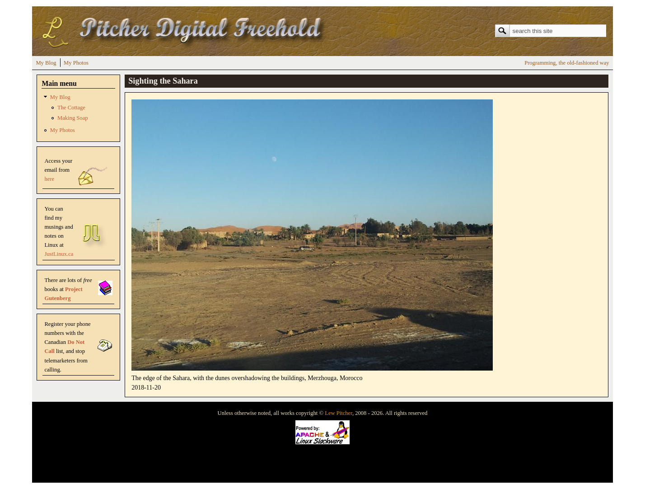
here (49, 179)
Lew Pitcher (338, 413)
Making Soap (72, 118)
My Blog (46, 63)
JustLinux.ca (58, 254)
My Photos (76, 63)
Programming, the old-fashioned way (566, 63)
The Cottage (71, 107)
